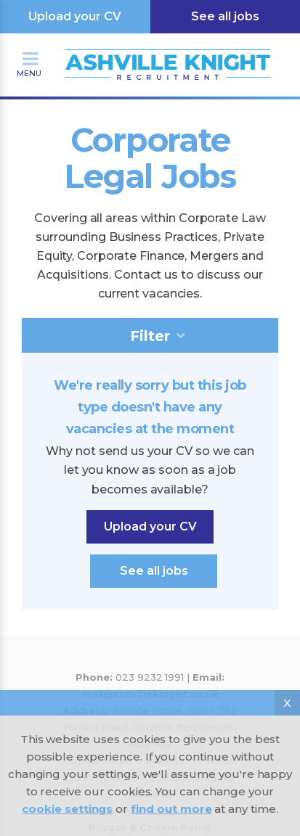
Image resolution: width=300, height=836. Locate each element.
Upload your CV (74, 16)
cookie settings (67, 809)
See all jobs (225, 16)
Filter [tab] (150, 336)
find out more (171, 809)
